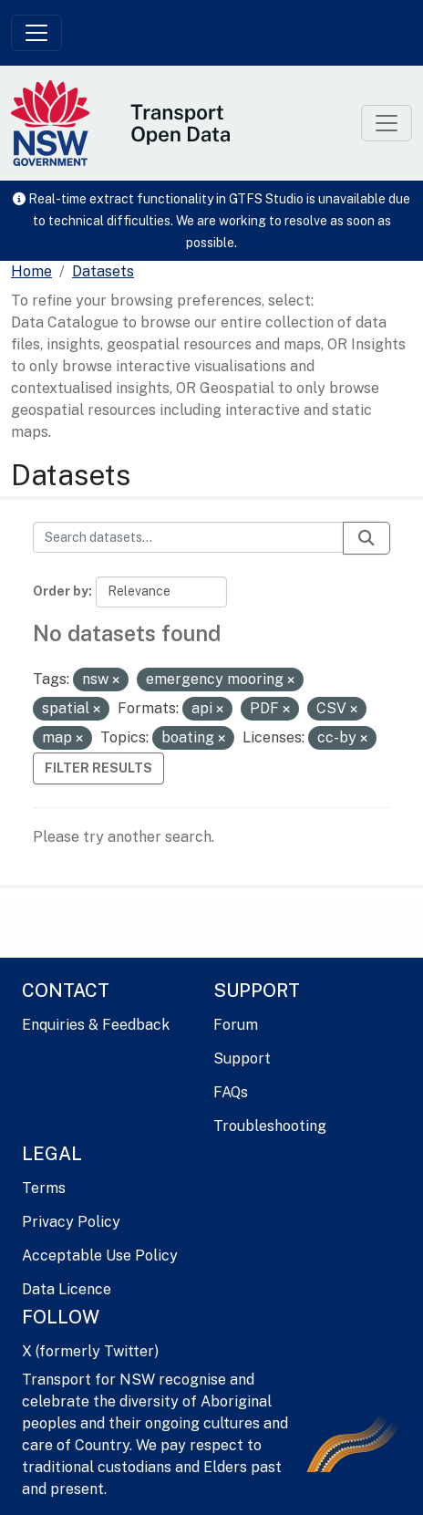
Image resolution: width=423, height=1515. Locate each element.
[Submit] (366, 538)
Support (242, 1058)
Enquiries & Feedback (96, 1024)
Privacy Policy (71, 1221)
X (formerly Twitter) (90, 1351)
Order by (60, 591)
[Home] (31, 272)
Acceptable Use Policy (100, 1255)
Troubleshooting (269, 1126)
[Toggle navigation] (36, 33)
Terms (44, 1188)
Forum (235, 1024)
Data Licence (66, 1289)
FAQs (230, 1092)
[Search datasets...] (188, 537)
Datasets (103, 271)
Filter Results (98, 768)
